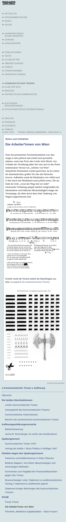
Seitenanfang (59, 383)
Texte (8, 56)
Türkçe (9, 129)
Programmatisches (16, 17)
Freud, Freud (9, 132)
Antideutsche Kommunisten (21, 94)
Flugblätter (12, 60)
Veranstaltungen (15, 74)
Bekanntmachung (14, 429)
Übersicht (6, 395)
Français (10, 122)
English (9, 118)
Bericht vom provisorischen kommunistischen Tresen (32, 419)
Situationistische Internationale (24, 109)
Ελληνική (10, 126)
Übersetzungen (14, 63)
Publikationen (13, 52)
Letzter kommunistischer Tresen (21, 405)
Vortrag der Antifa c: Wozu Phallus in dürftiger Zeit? (31, 448)
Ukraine (9, 40)
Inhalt (8, 21)
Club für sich (13, 87)
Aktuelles (11, 14)
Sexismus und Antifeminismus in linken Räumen (29, 458)
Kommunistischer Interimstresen (21, 414)
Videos (9, 67)
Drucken (50, 383)
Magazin (9, 91)
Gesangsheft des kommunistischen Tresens (29, 282)
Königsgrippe (13, 43)
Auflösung (39, 388)
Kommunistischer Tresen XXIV (20, 443)
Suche (8, 25)
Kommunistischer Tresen (19, 83)
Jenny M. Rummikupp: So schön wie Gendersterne (31, 434)
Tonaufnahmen (13, 71)
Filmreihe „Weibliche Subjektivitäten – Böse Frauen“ (38, 132)
